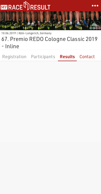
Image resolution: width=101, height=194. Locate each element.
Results (67, 56)
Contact (87, 56)
